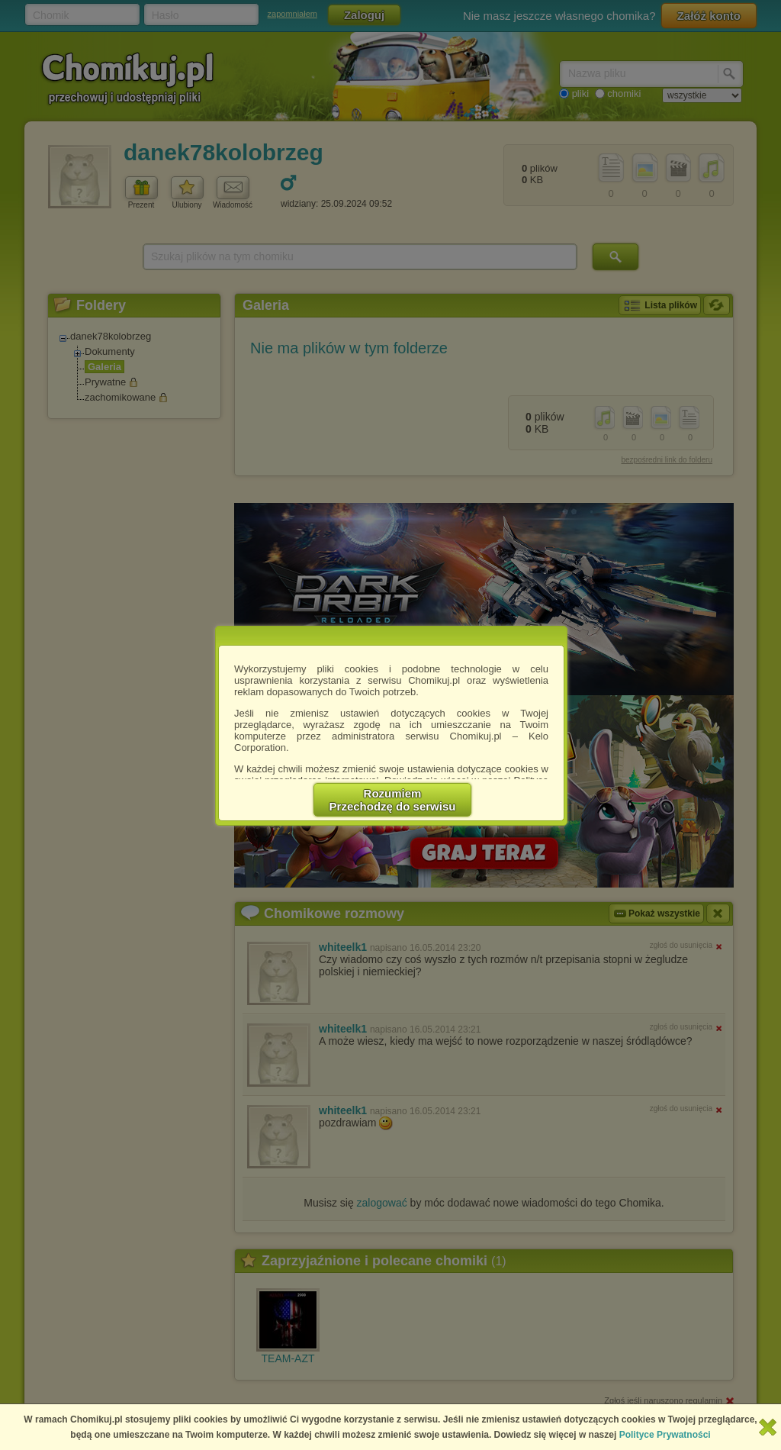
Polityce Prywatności (665, 1434)
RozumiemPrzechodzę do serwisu (392, 800)
